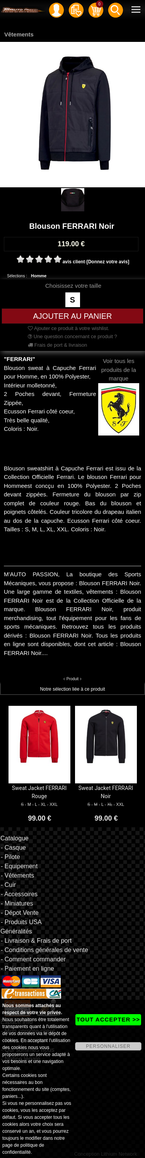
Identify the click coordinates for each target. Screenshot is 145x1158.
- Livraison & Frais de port (36, 940)
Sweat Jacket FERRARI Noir (105, 792)
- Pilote (10, 857)
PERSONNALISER (108, 1046)
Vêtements (19, 34)
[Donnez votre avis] (108, 261)
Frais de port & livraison (57, 345)
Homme (38, 275)
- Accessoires (19, 894)
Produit (73, 679)
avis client (74, 261)
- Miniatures (17, 903)
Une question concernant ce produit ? (72, 336)
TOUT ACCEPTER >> (108, 1019)
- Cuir (8, 884)
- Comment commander (33, 959)
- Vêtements (17, 875)
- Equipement (19, 866)
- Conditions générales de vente (44, 950)
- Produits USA (21, 922)
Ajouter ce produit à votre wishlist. (68, 328)
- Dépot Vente (20, 912)
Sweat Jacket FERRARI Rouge (39, 792)
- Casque (13, 847)
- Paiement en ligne (27, 968)
